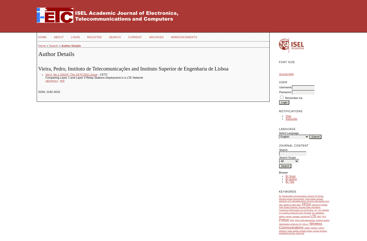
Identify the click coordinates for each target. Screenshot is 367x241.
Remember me (294, 98)
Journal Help (286, 74)
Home (42, 37)
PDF (62, 80)
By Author (291, 179)
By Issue (290, 176)
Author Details (71, 45)
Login (75, 37)
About (59, 37)
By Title (289, 181)
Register (94, 37)
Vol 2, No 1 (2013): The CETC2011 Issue (71, 74)
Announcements (184, 37)
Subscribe (291, 119)
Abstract (51, 80)
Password (285, 92)
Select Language (289, 133)
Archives (156, 37)
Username (285, 87)
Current (135, 37)
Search (115, 37)
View (288, 116)
